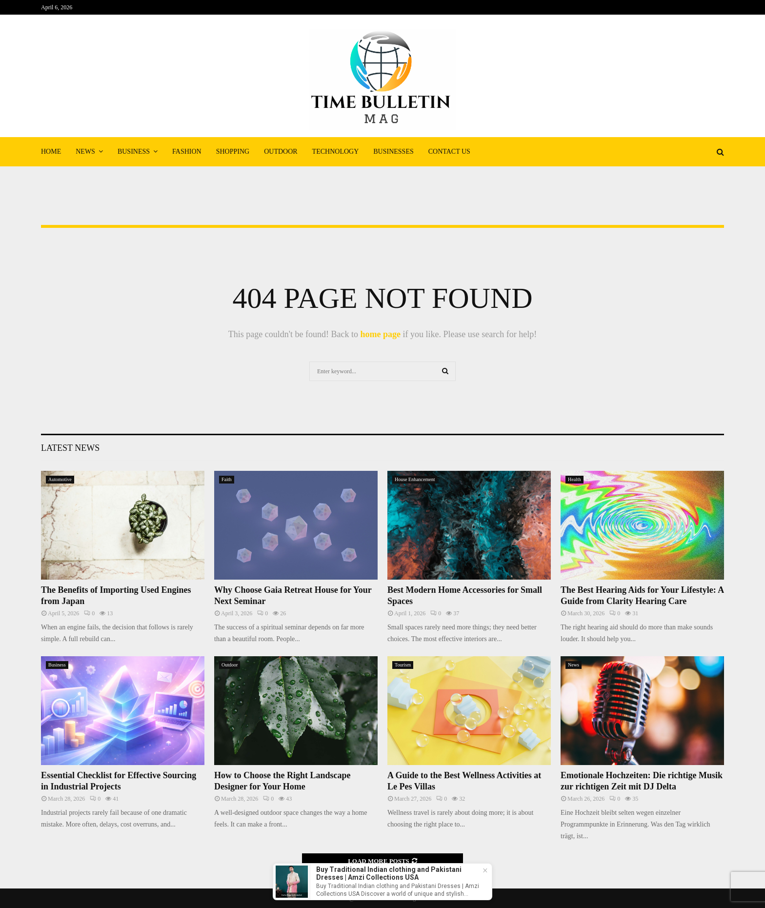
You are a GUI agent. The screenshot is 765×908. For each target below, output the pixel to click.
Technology (335, 151)
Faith (226, 479)
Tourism (403, 664)
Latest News (70, 448)
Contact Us (449, 151)
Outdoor (280, 151)
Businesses (393, 151)
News (85, 151)
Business (134, 151)
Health (574, 479)
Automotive (60, 479)
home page (380, 334)
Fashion (186, 151)
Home (51, 151)
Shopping (232, 151)
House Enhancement (415, 479)
